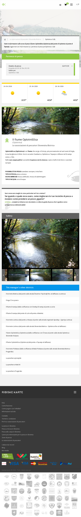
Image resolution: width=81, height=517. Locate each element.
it (77, 4)
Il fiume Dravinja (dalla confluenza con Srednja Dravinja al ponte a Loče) (30, 307)
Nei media (5, 451)
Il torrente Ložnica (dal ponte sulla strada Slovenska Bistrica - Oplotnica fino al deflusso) (36, 326)
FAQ (3, 403)
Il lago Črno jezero (12, 300)
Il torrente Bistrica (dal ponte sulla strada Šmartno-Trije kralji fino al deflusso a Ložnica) (35, 294)
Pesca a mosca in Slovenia (11, 429)
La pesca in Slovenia (8, 426)
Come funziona (7, 406)
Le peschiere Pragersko (14, 371)
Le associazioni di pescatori (11, 440)
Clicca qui (8, 202)
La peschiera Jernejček (13, 358)
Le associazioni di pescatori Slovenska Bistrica (25, 39)
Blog (3, 448)
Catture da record (8, 445)
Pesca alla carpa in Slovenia (11, 432)
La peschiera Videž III (13, 365)
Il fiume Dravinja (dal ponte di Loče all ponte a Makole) (24, 313)
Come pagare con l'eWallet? (11, 409)
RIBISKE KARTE (12, 392)
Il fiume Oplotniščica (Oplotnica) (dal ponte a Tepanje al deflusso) (28, 342)
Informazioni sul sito (9, 411)
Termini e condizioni (9, 419)
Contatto (5, 416)
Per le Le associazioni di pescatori (13, 422)
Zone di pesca (7, 438)
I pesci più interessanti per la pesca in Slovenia (17, 435)
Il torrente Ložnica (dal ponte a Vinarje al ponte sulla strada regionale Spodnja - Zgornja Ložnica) (39, 320)
